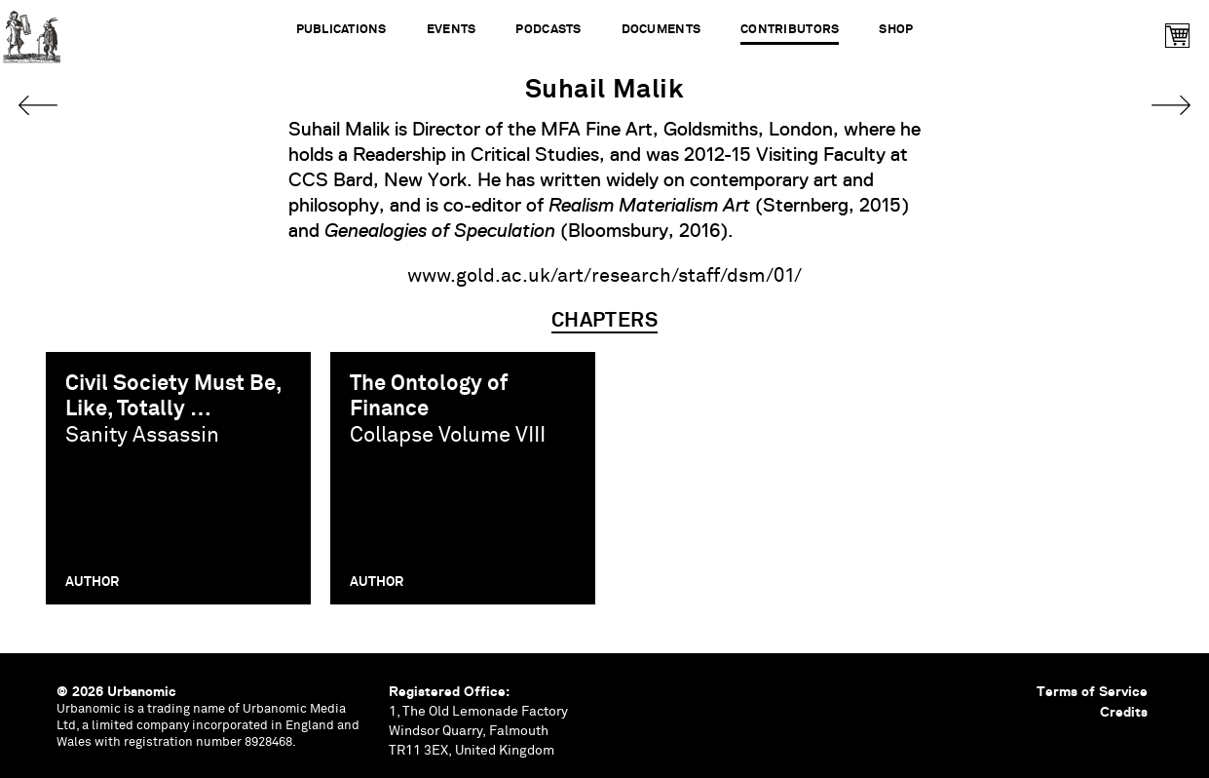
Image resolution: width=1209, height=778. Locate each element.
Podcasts (548, 29)
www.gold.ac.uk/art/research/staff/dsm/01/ (604, 276)
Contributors (789, 29)
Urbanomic (31, 31)
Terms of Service (1092, 691)
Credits (1124, 712)
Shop (896, 29)
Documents (661, 29)
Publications (341, 29)
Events (451, 29)
